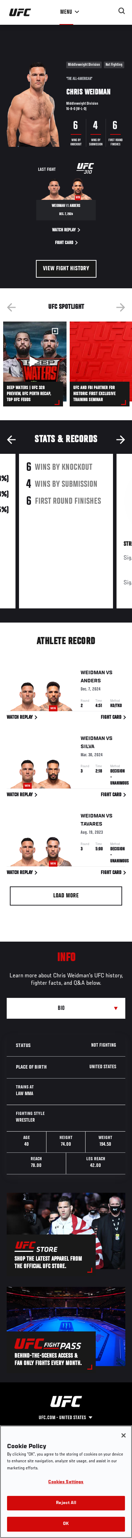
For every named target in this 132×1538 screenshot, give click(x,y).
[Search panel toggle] (122, 11)
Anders (91, 682)
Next (120, 307)
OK (66, 1524)
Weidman (93, 674)
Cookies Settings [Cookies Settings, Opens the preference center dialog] (65, 1482)
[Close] (123, 1435)
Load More (66, 896)
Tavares (91, 825)
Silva (87, 748)
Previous (11, 307)
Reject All (66, 1503)
